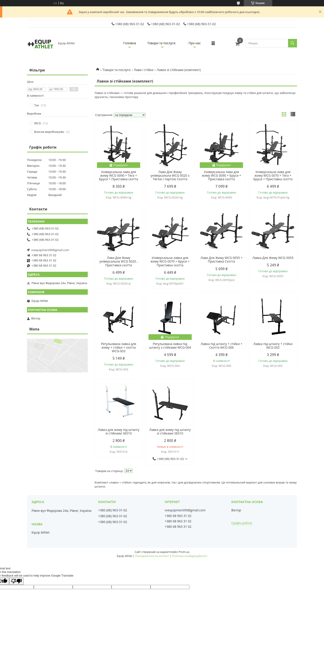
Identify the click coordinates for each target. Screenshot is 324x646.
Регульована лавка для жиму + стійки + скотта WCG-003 (118, 347)
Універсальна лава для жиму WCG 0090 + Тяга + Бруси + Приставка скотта (118, 175)
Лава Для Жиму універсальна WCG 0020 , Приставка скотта (118, 261)
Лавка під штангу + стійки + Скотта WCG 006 (221, 345)
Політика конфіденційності (189, 556)
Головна (129, 43)
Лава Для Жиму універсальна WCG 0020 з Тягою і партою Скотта (170, 175)
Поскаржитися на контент (152, 556)
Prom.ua (184, 552)
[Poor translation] (16, 581)
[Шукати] (292, 43)
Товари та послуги (161, 43)
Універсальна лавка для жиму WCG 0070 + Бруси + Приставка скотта (169, 261)
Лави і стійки (143, 70)
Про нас (195, 43)
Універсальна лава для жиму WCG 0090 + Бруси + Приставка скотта (221, 175)
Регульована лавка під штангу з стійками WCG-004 (170, 345)
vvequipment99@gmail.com (50, 250)
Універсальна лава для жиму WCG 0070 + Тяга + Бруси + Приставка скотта (272, 175)
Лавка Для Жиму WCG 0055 (272, 258)
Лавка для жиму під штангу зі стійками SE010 (119, 431)
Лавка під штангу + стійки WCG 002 (272, 345)
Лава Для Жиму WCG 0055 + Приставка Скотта (221, 259)
